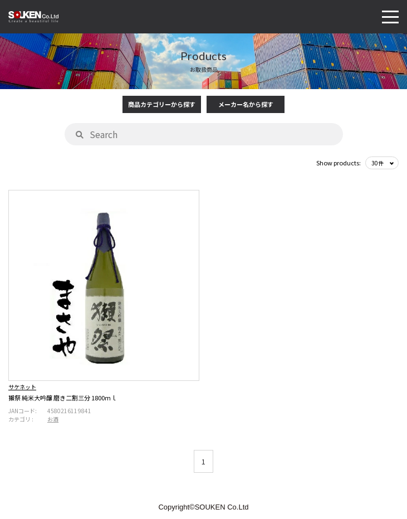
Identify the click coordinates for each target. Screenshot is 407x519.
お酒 (52, 419)
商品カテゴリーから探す (161, 104)
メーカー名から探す (245, 104)
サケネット (22, 387)
